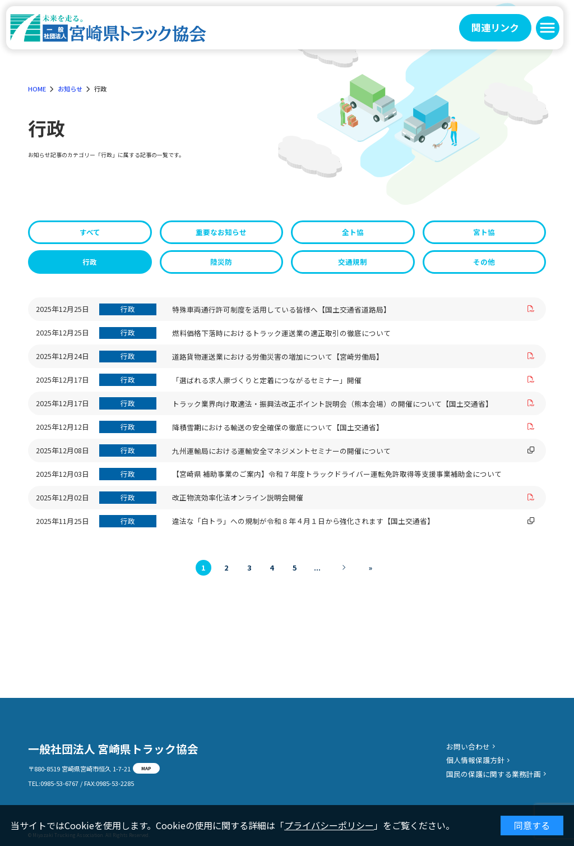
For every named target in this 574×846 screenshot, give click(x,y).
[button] (547, 28)
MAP (146, 768)
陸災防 (221, 261)
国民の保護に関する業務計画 (493, 774)
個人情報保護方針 (475, 760)
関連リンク (495, 27)
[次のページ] (343, 568)
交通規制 (352, 261)
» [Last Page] (370, 567)
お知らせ (70, 88)
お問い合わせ (468, 746)
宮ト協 (484, 232)
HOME (37, 88)
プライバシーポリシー (329, 825)
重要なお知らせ (221, 232)
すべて (90, 232)
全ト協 (353, 232)
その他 (484, 261)
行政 (89, 261)
